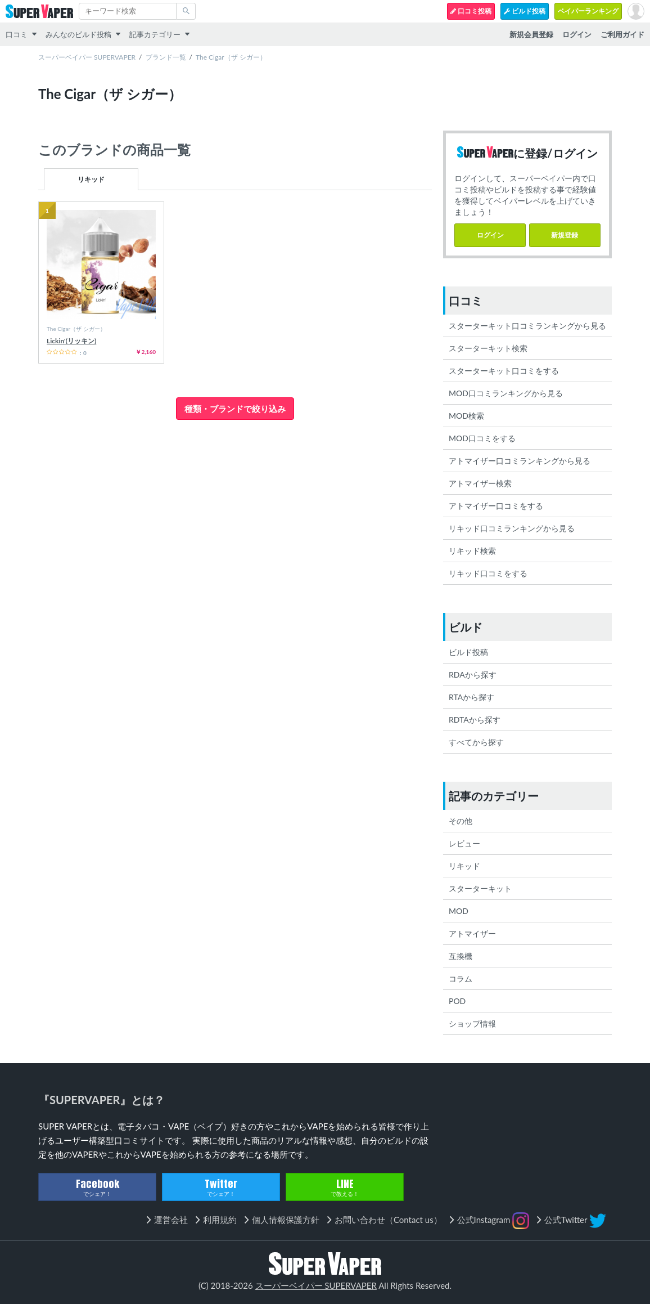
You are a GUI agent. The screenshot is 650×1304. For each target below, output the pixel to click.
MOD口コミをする (482, 438)
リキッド (91, 179)
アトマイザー (472, 933)
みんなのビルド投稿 (78, 34)
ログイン (490, 235)
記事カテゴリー (154, 34)
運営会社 (171, 1220)
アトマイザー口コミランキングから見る (519, 460)
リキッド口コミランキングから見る (512, 528)
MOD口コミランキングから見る (506, 393)
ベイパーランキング (588, 11)
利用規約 (220, 1220)
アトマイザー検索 (480, 483)
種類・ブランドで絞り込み (235, 409)
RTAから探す (471, 697)
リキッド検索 (472, 550)
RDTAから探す (474, 719)
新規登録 (564, 235)
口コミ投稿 (470, 11)
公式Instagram (493, 1220)
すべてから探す (476, 742)
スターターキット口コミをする (504, 370)
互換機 (460, 956)
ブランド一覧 (166, 57)
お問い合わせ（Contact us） (388, 1220)
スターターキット (480, 888)
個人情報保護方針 (285, 1220)
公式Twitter (575, 1220)
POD (457, 1001)
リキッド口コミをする (488, 573)
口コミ (17, 34)
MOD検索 (466, 415)
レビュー (464, 843)
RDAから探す (472, 674)
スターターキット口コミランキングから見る (527, 325)
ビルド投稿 (524, 11)
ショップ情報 (472, 1023)
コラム (460, 978)
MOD (458, 911)
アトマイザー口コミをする (496, 505)
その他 (460, 821)
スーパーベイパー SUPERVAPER (87, 57)
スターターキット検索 (488, 348)
